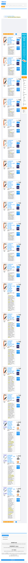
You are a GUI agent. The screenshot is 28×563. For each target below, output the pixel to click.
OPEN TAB (18, 49)
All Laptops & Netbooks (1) (24, 89)
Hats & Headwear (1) (24, 101)
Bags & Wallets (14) (24, 98)
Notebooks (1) (24, 86)
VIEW (18, 67)
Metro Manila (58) (24, 111)
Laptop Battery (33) (24, 83)
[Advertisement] (15, 25)
